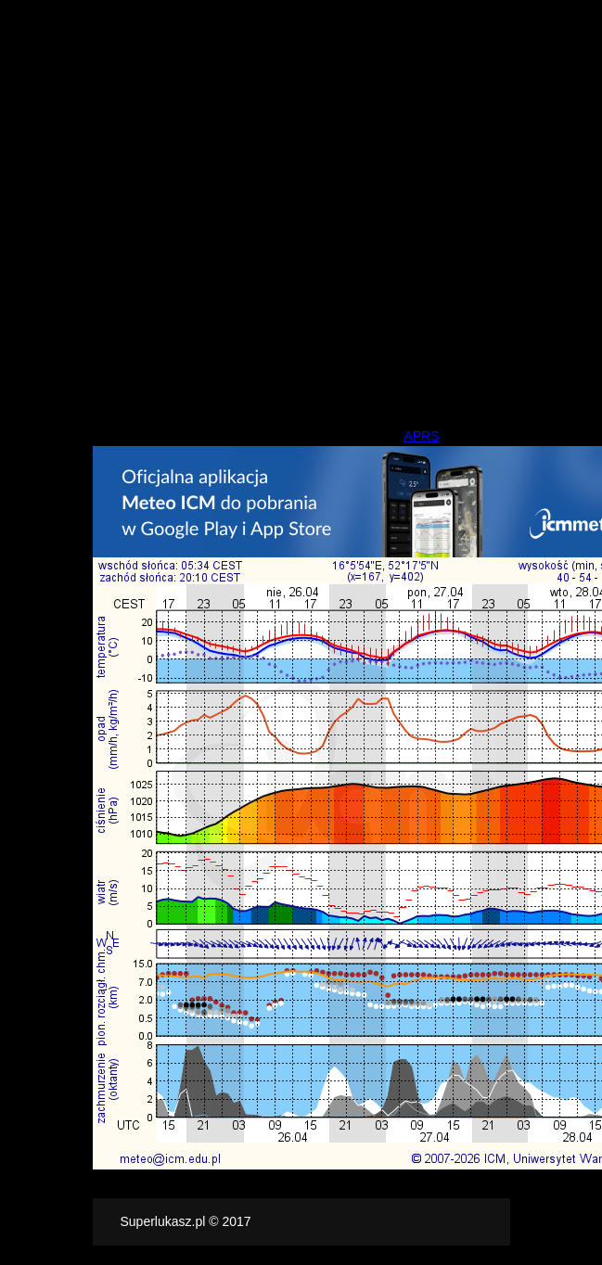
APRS (421, 435)
